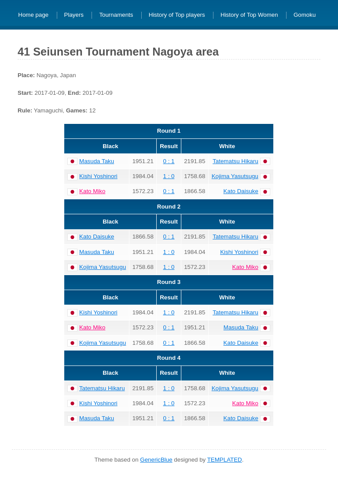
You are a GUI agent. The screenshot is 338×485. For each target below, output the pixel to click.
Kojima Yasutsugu (235, 176)
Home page (33, 15)
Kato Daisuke (241, 191)
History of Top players (177, 15)
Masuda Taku (96, 161)
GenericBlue (156, 459)
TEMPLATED (224, 459)
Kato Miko (92, 191)
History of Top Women (249, 15)
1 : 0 (169, 176)
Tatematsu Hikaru (235, 161)
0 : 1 (169, 161)
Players (74, 15)
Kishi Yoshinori (98, 176)
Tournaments (116, 15)
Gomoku (305, 15)
